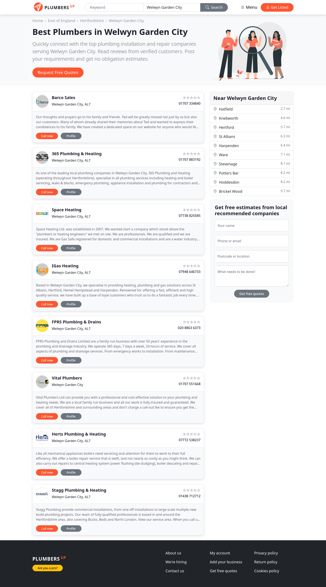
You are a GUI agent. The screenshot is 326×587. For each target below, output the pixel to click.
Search (214, 7)
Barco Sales (63, 97)
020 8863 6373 (189, 327)
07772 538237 (189, 440)
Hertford (251, 127)
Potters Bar (251, 173)
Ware (251, 154)
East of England (61, 20)
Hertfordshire (92, 20)
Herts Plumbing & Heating (79, 434)
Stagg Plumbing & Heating (79, 490)
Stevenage (251, 163)
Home (37, 20)
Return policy (265, 561)
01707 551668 (189, 384)
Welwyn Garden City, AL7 (71, 104)
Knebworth (251, 118)
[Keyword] (114, 7)
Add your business (226, 561)
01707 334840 (189, 103)
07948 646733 (189, 271)
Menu (249, 7)
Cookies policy (266, 570)
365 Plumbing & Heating (77, 153)
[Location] (171, 7)
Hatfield (251, 109)
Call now (47, 136)
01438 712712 (189, 496)
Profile (71, 136)
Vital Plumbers (67, 378)
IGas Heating (65, 266)
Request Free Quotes (58, 72)
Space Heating (67, 209)
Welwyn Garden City (126, 20)
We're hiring (176, 561)
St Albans (251, 136)
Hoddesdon (251, 182)
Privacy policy (266, 552)
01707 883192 (189, 159)
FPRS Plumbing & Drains (76, 322)
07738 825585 (189, 215)
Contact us (174, 570)
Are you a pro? (48, 568)
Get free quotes (251, 293)
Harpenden (251, 145)
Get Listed (277, 7)
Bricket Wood (251, 191)
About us (173, 552)
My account (220, 552)
